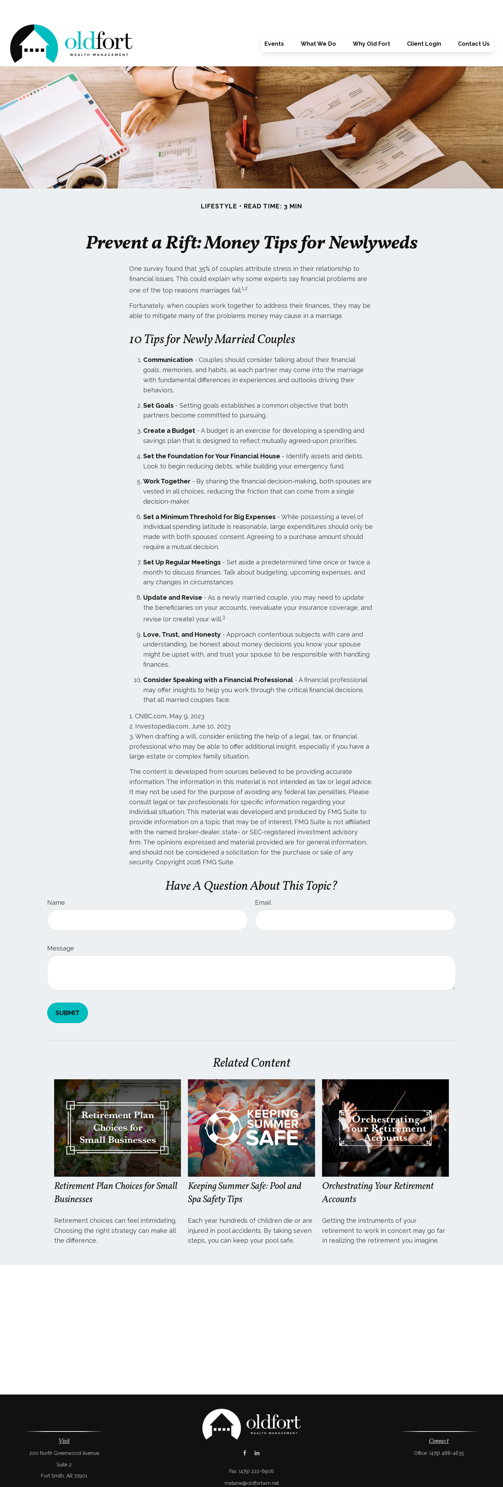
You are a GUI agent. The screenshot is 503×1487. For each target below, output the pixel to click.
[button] (274, 22)
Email (263, 881)
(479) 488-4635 (446, 1432)
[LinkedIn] (257, 1432)
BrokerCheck (323, 1474)
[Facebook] (244, 1432)
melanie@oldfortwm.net (252, 1462)
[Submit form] (67, 992)
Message (60, 927)
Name (56, 881)
